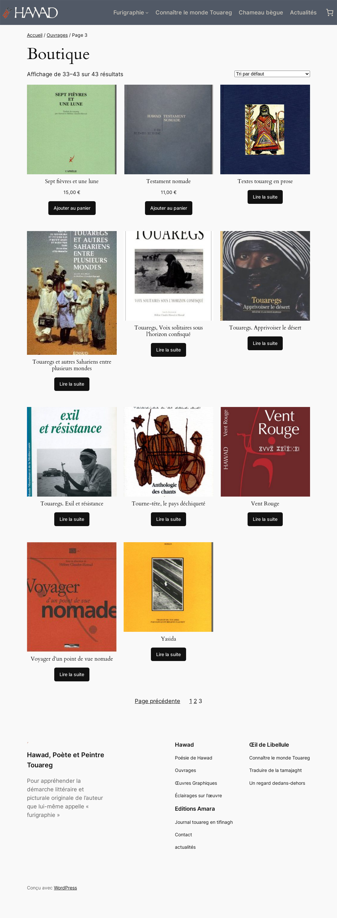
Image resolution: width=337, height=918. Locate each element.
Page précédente (157, 701)
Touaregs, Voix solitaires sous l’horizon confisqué (168, 331)
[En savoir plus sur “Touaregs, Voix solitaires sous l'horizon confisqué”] (168, 350)
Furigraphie (128, 12)
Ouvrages (57, 35)
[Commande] (272, 74)
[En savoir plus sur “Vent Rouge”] (265, 519)
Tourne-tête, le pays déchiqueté (168, 504)
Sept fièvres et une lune (72, 181)
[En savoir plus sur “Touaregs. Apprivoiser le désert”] (265, 343)
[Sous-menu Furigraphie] (147, 12)
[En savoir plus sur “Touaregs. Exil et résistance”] (71, 519)
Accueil (34, 35)
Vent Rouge (265, 504)
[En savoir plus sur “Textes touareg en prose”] (265, 197)
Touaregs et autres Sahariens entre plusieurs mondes (71, 365)
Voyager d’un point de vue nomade (72, 659)
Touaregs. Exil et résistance (71, 504)
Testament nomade (168, 181)
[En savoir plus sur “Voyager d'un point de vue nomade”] (71, 674)
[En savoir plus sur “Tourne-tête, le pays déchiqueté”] (168, 519)
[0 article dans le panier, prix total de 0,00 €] (330, 12)
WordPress (65, 887)
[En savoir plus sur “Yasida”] (168, 654)
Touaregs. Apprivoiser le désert (265, 328)
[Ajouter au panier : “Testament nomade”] (168, 208)
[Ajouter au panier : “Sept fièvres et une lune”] (72, 208)
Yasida (168, 639)
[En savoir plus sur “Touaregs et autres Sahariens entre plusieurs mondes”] (71, 384)
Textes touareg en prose (265, 181)
